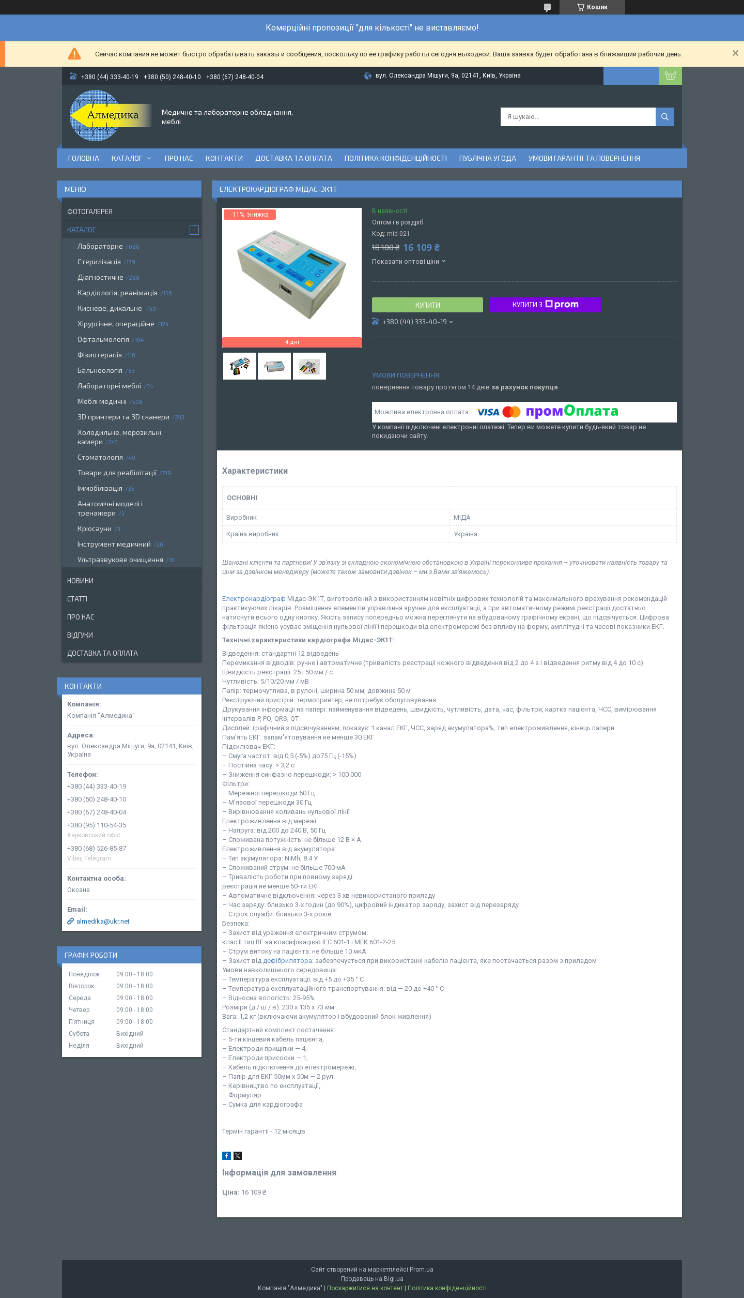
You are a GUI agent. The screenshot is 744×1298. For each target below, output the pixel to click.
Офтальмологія (103, 339)
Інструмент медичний (114, 543)
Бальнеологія (100, 370)
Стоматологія (100, 456)
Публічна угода (487, 158)
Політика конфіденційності (396, 158)
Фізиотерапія (100, 354)
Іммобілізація (100, 488)
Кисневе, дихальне (111, 308)
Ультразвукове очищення (120, 559)
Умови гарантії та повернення (584, 158)
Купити (427, 305)
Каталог (127, 158)
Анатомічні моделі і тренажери (110, 508)
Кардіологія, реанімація (118, 292)
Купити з (546, 304)
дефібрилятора (287, 960)
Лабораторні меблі (109, 385)
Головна (83, 158)
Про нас (179, 158)
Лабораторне (100, 246)
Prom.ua (421, 1269)
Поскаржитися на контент (365, 1288)
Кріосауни (95, 528)
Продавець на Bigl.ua (372, 1278)
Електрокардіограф (254, 598)
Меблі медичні (102, 401)
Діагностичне (100, 277)
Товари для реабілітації (117, 472)
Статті (77, 599)
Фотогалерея (90, 211)
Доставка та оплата (293, 158)
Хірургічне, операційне (116, 323)
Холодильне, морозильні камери (119, 437)
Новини (80, 581)
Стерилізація (99, 261)
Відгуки (80, 635)
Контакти (224, 158)
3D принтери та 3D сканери (123, 416)
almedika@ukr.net (103, 921)
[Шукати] (665, 117)
